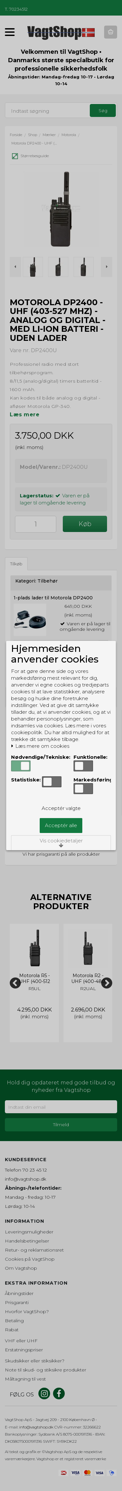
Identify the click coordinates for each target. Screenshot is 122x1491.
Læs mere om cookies (40, 746)
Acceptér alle (61, 825)
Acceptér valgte (61, 808)
